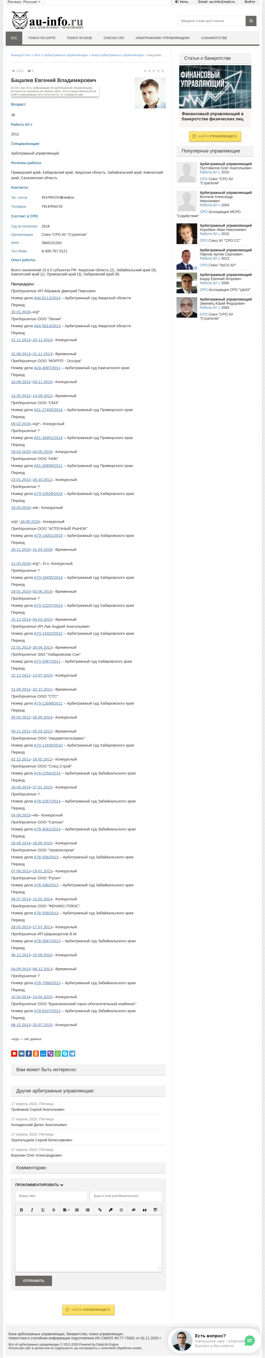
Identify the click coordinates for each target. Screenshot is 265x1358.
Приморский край (25, 172)
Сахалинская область (39, 178)
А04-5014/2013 (47, 326)
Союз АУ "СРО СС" (225, 240)
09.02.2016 (21, 423)
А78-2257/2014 (47, 801)
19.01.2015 (42, 871)
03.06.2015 (42, 591)
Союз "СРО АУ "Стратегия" (64, 234)
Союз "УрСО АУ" (222, 265)
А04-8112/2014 (47, 298)
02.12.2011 (21, 759)
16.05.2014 (42, 717)
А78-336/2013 (46, 885)
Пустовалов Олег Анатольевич (226, 168)
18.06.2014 (21, 787)
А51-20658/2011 (48, 465)
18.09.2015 (42, 843)
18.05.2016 (21, 507)
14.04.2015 (42, 997)
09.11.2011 (21, 731)
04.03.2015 (42, 619)
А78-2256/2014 (47, 773)
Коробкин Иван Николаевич (223, 230)
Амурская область (90, 172)
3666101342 (52, 243)
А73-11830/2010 (48, 745)
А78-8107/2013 (47, 1011)
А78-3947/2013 (47, 941)
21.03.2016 (42, 549)
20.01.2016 (21, 312)
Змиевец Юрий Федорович (222, 303)
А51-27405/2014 (48, 409)
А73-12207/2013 (48, 605)
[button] (21, 1210)
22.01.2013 (21, 647)
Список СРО (114, 38)
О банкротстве (214, 38)
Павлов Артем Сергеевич (221, 254)
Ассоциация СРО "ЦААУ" (230, 290)
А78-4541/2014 (47, 829)
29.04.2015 (21, 451)
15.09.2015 (42, 955)
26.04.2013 (42, 647)
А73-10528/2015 (48, 493)
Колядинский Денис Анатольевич (39, 1125)
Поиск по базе (79, 38)
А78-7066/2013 (47, 983)
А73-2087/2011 (47, 661)
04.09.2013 (21, 969)
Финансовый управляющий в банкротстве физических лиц (215, 86)
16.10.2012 (42, 479)
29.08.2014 (21, 843)
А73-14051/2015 (48, 535)
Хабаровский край (57, 172)
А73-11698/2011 (48, 703)
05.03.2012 (21, 717)
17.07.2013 (42, 927)
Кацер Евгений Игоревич (220, 279)
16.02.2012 (42, 759)
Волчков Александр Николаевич (216, 199)
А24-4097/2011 (47, 368)
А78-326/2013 (46, 857)
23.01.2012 (21, 479)
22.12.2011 (21, 675)
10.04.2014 (21, 997)
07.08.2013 (21, 871)
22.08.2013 (21, 354)
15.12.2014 (21, 619)
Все (14, 38)
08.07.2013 (21, 899)
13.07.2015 (42, 675)
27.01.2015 (42, 787)
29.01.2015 (21, 591)
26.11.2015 (21, 549)
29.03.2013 (21, 927)
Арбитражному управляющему (163, 38)
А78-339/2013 (46, 913)
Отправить (33, 1281)
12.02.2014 (42, 899)
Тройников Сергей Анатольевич (37, 1109)
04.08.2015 (21, 815)
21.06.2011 (21, 689)
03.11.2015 (42, 381)
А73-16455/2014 (48, 577)
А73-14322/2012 (48, 633)
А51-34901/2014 (48, 437)
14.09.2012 (21, 381)
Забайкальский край (124, 172)
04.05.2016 (42, 451)
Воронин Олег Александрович (36, 1155)
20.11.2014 (42, 340)
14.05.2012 (21, 395)
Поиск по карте (42, 38)
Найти (88, 1309)
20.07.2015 (42, 1025)
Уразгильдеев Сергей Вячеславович (41, 1140)
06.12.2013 (21, 955)
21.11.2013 (21, 340)
